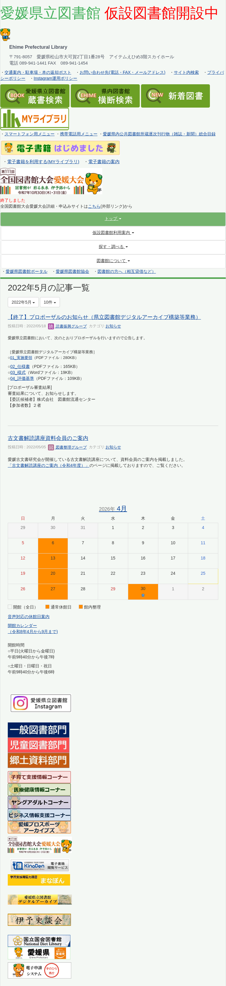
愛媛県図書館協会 (72, 271)
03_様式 (17, 372)
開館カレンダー (22, 625)
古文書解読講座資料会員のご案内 (48, 438)
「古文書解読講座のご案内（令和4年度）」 (48, 465)
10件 (50, 302)
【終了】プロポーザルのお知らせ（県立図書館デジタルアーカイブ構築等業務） (104, 317)
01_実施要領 (21, 357)
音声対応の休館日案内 (28, 616)
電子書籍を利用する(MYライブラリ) (43, 161)
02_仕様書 (20, 366)
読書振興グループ (67, 326)
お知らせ (113, 326)
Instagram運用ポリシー (55, 78)
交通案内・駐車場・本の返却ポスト (37, 72)
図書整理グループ (67, 447)
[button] (113, 218)
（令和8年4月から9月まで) (33, 631)
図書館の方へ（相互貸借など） (126, 271)
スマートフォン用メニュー (29, 134)
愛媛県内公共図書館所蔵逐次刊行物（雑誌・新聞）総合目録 (159, 134)
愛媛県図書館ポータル (26, 271)
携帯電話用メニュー (78, 134)
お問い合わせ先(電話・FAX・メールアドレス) (122, 72)
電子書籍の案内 (104, 161)
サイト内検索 (186, 72)
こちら (94, 206)
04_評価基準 (22, 378)
